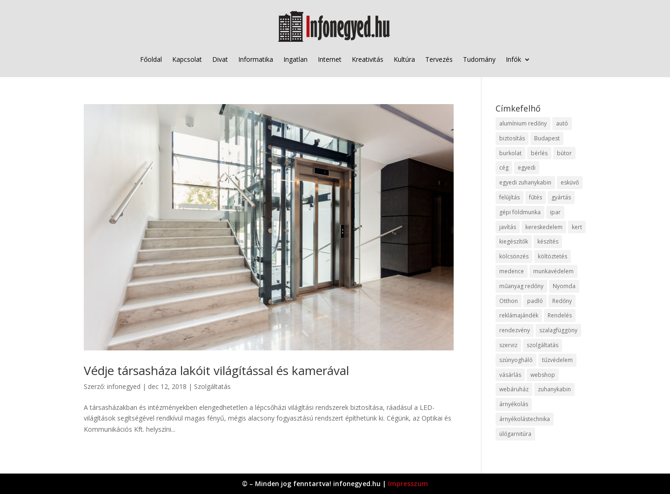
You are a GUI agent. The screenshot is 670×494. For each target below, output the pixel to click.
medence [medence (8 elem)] (511, 271)
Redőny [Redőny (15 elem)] (562, 301)
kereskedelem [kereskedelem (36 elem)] (544, 227)
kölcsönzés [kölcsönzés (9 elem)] (514, 256)
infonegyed (124, 386)
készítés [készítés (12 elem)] (547, 241)
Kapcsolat (187, 59)
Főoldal (151, 59)
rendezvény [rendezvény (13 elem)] (514, 330)
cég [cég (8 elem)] (504, 167)
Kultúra (404, 59)
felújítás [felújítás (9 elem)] (509, 197)
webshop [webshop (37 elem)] (542, 375)
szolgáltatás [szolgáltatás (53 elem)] (542, 345)
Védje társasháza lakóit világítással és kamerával (216, 370)
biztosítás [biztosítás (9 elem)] (512, 138)
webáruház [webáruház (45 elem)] (514, 389)
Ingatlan (295, 59)
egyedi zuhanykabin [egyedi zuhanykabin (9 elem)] (525, 182)
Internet (330, 59)
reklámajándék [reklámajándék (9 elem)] (518, 315)
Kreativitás (367, 59)
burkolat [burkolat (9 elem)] (510, 153)
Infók (513, 59)
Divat (220, 59)
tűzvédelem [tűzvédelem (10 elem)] (557, 360)
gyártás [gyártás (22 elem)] (561, 197)
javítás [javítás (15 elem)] (507, 227)
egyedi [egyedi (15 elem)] (527, 167)
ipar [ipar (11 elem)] (555, 212)
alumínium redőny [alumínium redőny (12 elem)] (523, 123)
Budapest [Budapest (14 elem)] (547, 138)
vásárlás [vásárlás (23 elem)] (510, 375)
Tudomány (479, 59)
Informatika (255, 59)
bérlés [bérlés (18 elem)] (539, 153)
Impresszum (408, 483)
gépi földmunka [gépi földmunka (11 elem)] (520, 212)
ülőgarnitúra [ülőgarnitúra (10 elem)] (515, 434)
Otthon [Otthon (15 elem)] (508, 301)
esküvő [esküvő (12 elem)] (570, 182)
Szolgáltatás (212, 386)
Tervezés (439, 59)
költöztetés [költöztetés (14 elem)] (552, 256)
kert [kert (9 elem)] (577, 227)
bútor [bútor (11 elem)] (564, 153)
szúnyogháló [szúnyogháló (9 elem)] (516, 360)
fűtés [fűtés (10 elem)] (535, 197)
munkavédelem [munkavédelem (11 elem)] (553, 271)
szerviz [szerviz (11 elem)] (508, 345)
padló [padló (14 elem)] (535, 301)
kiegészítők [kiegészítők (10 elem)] (513, 241)
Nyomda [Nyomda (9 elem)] (564, 286)
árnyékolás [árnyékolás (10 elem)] (513, 404)
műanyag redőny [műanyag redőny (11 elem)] (521, 286)
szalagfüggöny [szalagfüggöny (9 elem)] (558, 330)
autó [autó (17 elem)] (562, 123)
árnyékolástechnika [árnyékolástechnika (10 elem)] (524, 419)
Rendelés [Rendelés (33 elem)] (560, 315)
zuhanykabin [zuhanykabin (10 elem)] (554, 389)
